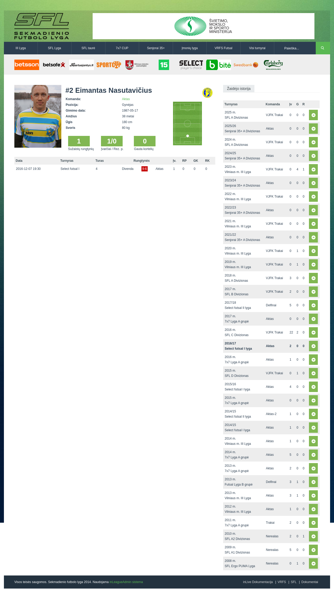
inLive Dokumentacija (258, 582)
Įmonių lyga (190, 48)
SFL (293, 582)
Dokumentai (309, 582)
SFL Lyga (54, 48)
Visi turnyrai (257, 48)
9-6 (144, 169)
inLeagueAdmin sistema (126, 582)
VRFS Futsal (223, 48)
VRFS (282, 582)
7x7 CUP (122, 48)
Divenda (128, 169)
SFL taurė (88, 48)
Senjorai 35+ (156, 48)
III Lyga (21, 48)
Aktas (126, 99)
